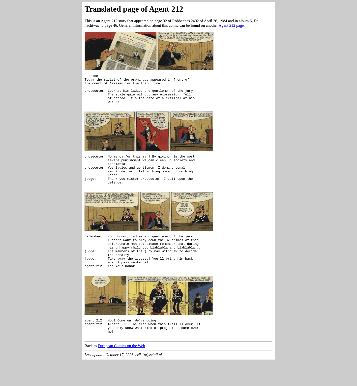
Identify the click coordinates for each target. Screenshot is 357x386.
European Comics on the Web (121, 370)
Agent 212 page (231, 25)
